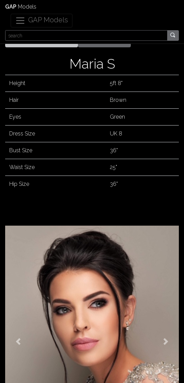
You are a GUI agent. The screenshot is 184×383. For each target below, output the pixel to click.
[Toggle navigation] (41, 20)
